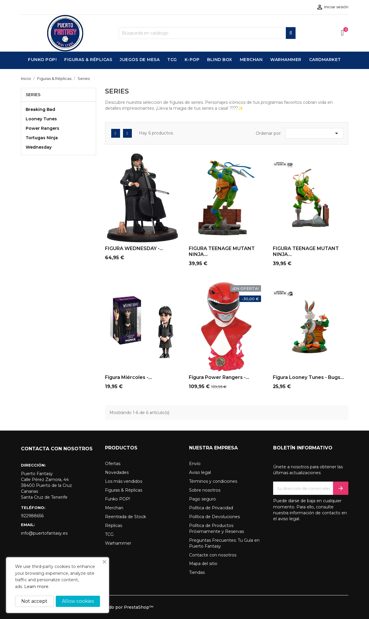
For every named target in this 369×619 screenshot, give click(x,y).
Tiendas (197, 572)
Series (33, 94)
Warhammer (118, 543)
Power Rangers (42, 128)
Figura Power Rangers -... (219, 377)
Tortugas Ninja (42, 137)
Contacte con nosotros (212, 555)
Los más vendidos (123, 481)
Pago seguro (202, 499)
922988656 (32, 515)
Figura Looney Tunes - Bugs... (308, 377)
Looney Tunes (41, 118)
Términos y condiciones (213, 481)
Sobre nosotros (204, 490)
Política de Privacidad (211, 507)
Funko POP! (117, 499)
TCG (109, 534)
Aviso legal (200, 472)
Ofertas (112, 463)
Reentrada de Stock (125, 516)
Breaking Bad (40, 109)
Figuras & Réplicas (123, 490)
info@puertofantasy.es (44, 533)
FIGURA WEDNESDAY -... (134, 248)
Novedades (117, 472)
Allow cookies (78, 601)
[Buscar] (207, 33)
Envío (195, 463)
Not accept (34, 601)
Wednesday (39, 147)
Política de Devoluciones (214, 516)
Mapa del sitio (203, 563)
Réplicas (113, 525)
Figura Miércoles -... (128, 377)
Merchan (114, 507)
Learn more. (36, 586)
